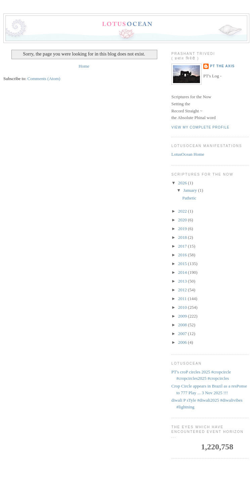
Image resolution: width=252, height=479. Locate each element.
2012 (183, 289)
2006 (183, 342)
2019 (183, 228)
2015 (183, 263)
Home (84, 66)
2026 (183, 182)
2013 (183, 281)
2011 (183, 298)
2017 (183, 246)
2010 (183, 307)
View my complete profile (200, 127)
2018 (183, 237)
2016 (183, 254)
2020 (183, 219)
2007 (183, 333)
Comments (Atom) (44, 78)
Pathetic (189, 197)
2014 (183, 272)
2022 (183, 211)
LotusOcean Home (187, 154)
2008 (183, 324)
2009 (183, 316)
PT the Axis (222, 66)
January (190, 190)
